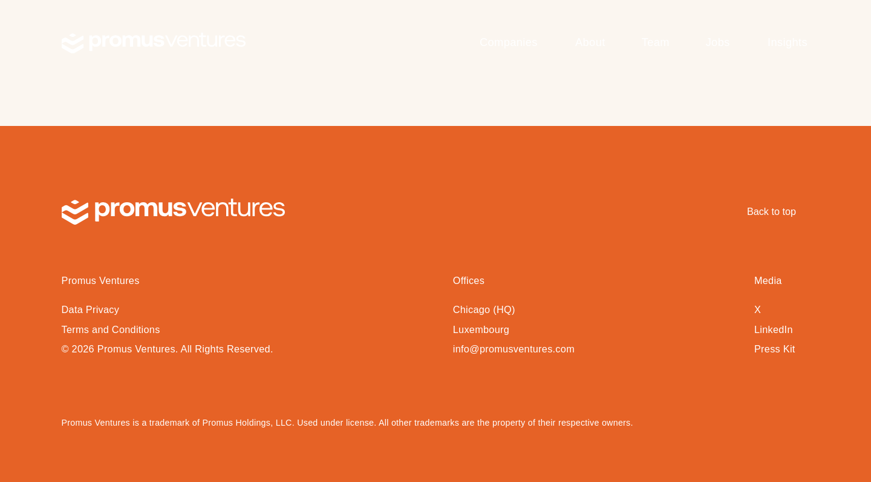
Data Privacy (91, 309)
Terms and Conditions (111, 329)
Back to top (771, 211)
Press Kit (774, 348)
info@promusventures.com (514, 348)
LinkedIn (773, 329)
